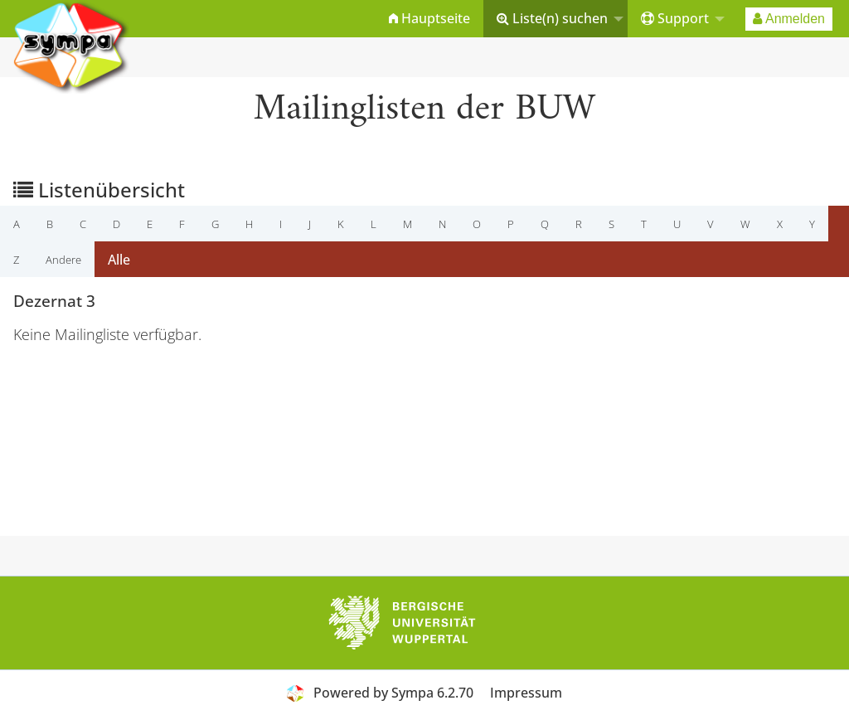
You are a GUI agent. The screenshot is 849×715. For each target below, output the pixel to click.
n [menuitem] (442, 223)
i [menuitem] (280, 223)
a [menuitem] (16, 223)
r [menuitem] (578, 223)
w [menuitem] (745, 223)
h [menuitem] (249, 223)
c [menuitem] (83, 223)
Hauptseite (429, 18)
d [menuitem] (116, 223)
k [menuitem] (340, 223)
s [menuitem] (611, 223)
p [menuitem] (510, 223)
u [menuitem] (677, 223)
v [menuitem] (710, 223)
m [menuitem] (407, 223)
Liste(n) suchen (552, 18)
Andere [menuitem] (63, 259)
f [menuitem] (182, 223)
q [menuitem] (545, 223)
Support (675, 18)
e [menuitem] (150, 223)
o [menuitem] (477, 223)
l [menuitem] (373, 223)
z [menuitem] (16, 259)
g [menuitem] (215, 223)
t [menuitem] (644, 223)
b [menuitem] (49, 223)
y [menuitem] (812, 223)
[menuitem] (429, 18)
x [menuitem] (780, 223)
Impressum (526, 692)
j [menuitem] (309, 223)
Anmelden (789, 19)
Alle (119, 259)
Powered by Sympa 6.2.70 (393, 692)
